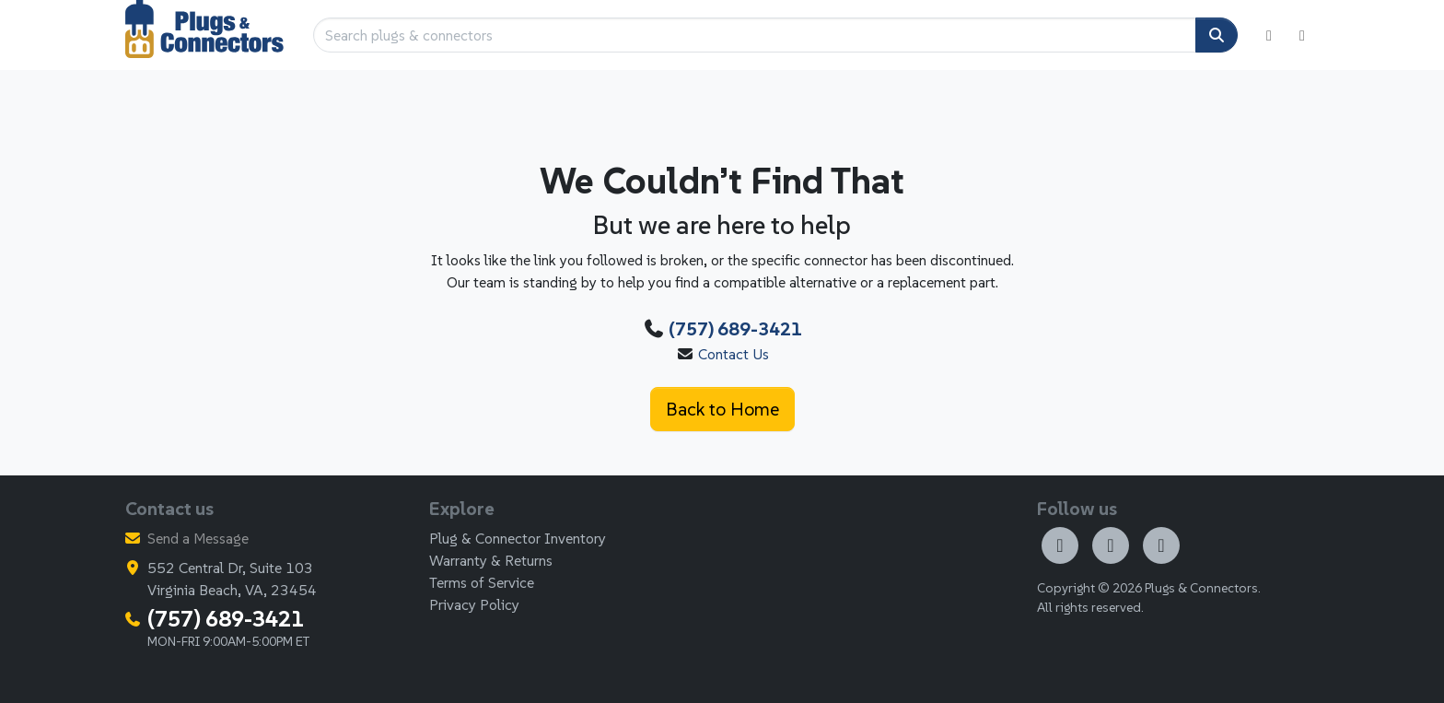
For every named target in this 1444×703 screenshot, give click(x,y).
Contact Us (733, 354)
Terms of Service (481, 582)
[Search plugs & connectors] (754, 35)
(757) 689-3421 (735, 329)
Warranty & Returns (491, 560)
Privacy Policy (474, 604)
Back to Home (722, 409)
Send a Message (198, 538)
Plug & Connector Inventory (517, 538)
